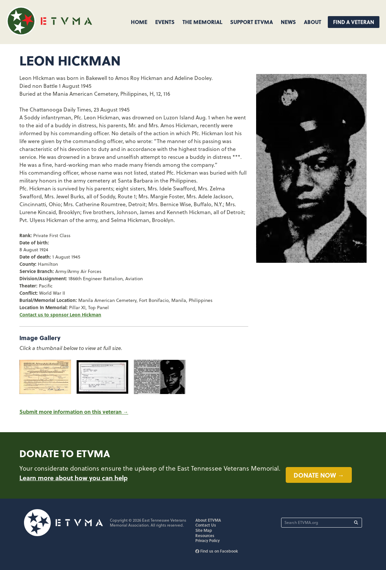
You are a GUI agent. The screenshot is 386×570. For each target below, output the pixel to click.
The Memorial (202, 22)
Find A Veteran (353, 22)
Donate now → (319, 475)
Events (165, 22)
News (288, 22)
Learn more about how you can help (73, 477)
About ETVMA (208, 520)
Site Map (203, 530)
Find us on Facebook (216, 551)
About (312, 22)
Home (139, 22)
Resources (204, 535)
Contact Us (205, 525)
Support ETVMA (251, 22)
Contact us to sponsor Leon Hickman (60, 314)
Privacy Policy (207, 540)
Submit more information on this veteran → (73, 411)
